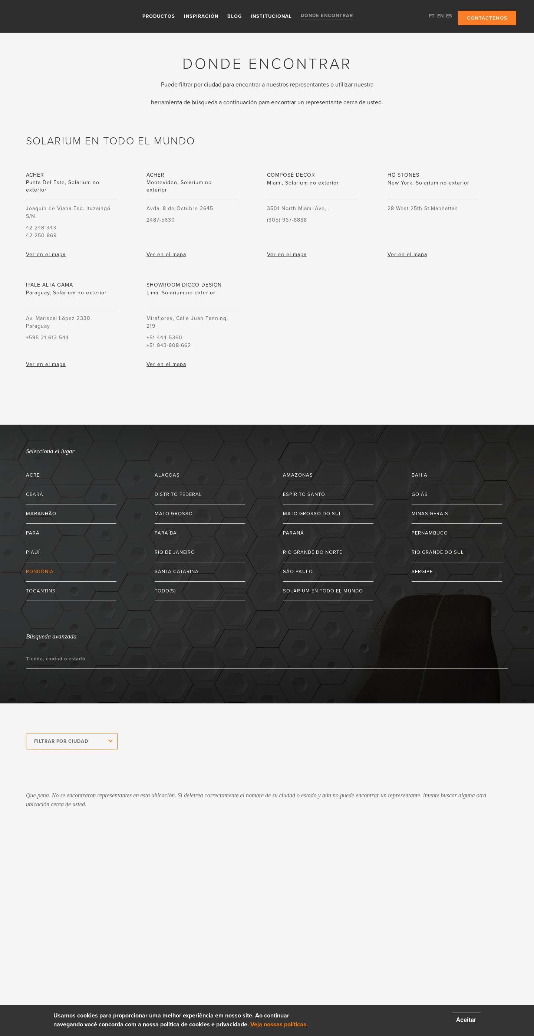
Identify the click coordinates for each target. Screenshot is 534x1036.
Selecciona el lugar (50, 451)
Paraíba (166, 533)
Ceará (34, 494)
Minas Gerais (430, 514)
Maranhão (41, 514)
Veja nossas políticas (278, 1024)
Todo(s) (165, 591)
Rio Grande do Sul (438, 552)
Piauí (33, 552)
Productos (158, 16)
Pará (33, 533)
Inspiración (200, 16)
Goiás (420, 494)
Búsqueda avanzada (51, 636)
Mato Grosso (174, 514)
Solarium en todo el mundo (323, 591)
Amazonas (298, 475)
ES (448, 16)
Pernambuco (430, 533)
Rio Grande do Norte (312, 552)
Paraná (293, 533)
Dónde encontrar (326, 16)
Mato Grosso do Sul (312, 514)
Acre (33, 475)
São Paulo (298, 572)
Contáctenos (486, 16)
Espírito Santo (304, 494)
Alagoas (167, 475)
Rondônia (40, 572)
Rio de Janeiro (175, 552)
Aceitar (466, 1020)
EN (439, 16)
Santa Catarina (177, 572)
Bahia (420, 475)
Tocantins (41, 591)
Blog (234, 16)
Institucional (270, 16)
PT (430, 16)
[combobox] (72, 741)
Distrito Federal (178, 494)
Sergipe (422, 572)
